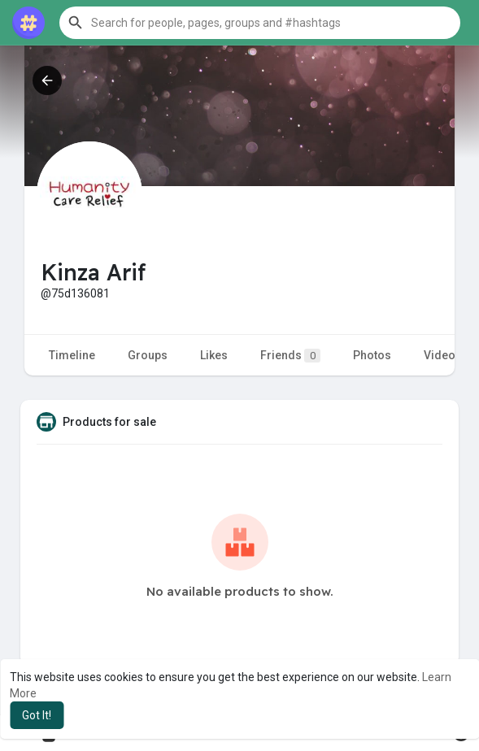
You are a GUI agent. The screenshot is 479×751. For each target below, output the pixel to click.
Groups (148, 355)
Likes (214, 355)
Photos (372, 355)
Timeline (72, 355)
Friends (290, 355)
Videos (443, 355)
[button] (259, 23)
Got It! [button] (36, 715)
